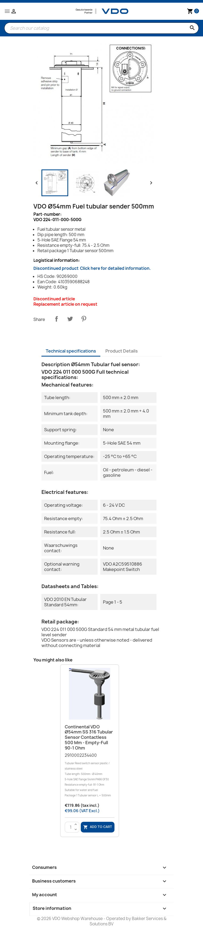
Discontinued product (92, 268)
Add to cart (97, 827)
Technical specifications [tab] (71, 351)
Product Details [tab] (121, 351)
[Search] (101, 28)
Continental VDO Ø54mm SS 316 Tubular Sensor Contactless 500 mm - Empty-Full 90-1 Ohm (89, 737)
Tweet (70, 318)
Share (56, 318)
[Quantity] (71, 827)
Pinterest (83, 318)
